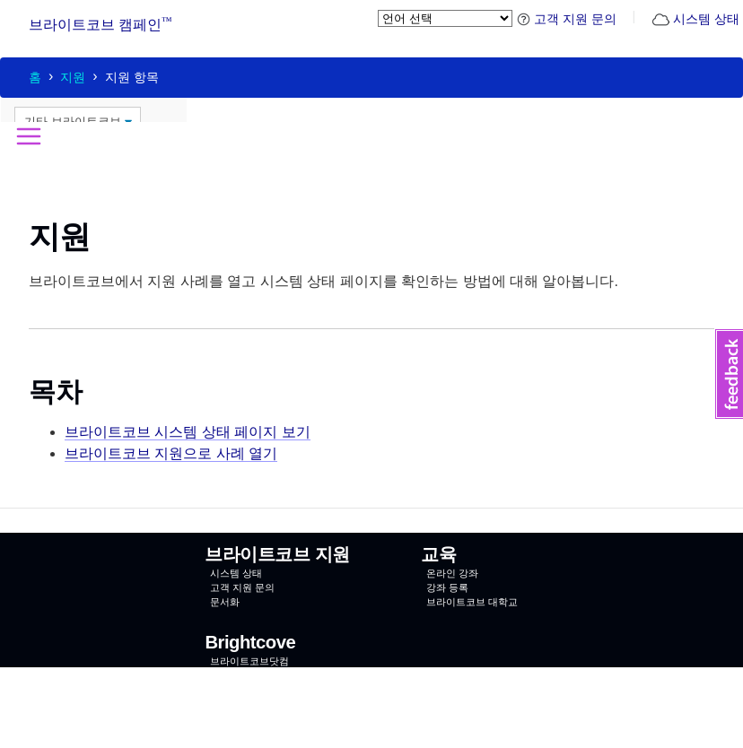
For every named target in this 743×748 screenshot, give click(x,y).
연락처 (225, 675)
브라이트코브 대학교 (472, 601)
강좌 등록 (447, 587)
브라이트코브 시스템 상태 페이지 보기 (187, 431)
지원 (72, 77)
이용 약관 (414, 733)
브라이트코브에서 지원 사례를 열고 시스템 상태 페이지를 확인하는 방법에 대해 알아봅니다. (323, 281)
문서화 (225, 601)
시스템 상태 (695, 19)
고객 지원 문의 (566, 19)
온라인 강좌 (452, 573)
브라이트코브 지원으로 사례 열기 (171, 453)
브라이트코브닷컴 (249, 661)
